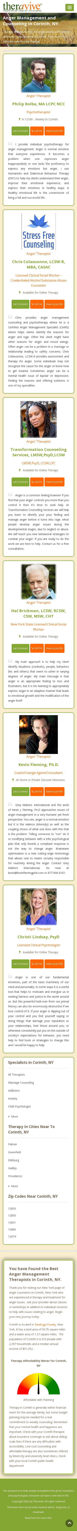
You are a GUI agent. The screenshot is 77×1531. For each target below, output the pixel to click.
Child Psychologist (19, 1106)
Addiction (14, 1090)
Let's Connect (20, 131)
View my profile (54, 131)
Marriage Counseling (21, 1082)
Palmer (12, 1144)
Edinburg (13, 1160)
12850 (12, 1215)
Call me (37, 131)
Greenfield (14, 1152)
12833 (12, 1208)
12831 (12, 1222)
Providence (15, 1176)
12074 (12, 1236)
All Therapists (16, 1074)
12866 (12, 1229)
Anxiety (12, 1098)
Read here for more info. (38, 1518)
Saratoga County (45, 1324)
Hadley (12, 1168)
